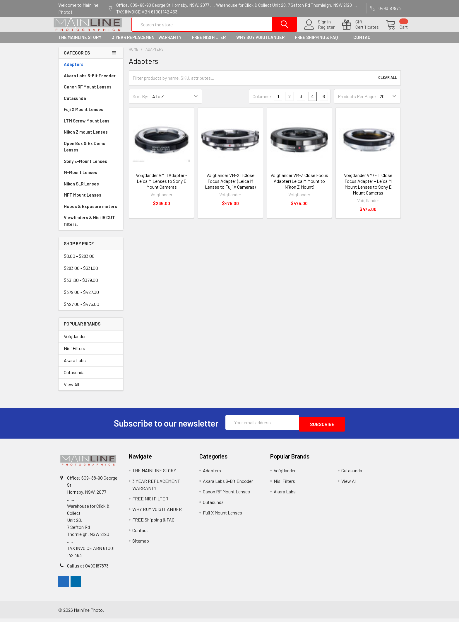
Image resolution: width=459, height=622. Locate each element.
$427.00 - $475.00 (81, 309)
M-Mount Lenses (80, 177)
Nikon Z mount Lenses (86, 137)
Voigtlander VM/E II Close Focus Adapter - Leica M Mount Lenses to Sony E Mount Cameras (368, 189)
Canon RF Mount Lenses (88, 92)
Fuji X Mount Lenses (83, 114)
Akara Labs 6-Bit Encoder (90, 80)
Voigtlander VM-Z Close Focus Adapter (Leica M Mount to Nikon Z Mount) (299, 186)
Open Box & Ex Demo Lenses (84, 152)
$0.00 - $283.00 (79, 261)
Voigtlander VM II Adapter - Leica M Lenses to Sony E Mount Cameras (161, 186)
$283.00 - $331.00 (81, 273)
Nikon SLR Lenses (81, 189)
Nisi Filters (74, 353)
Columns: (262, 101)
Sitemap (140, 544)
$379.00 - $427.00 (81, 297)
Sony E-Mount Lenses (85, 166)
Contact (363, 42)
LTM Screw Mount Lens (86, 126)
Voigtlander (75, 341)
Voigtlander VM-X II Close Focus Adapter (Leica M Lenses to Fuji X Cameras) (230, 186)
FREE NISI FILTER (209, 42)
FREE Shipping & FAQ (319, 42)
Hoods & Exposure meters (90, 211)
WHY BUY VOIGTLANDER (260, 42)
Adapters (73, 69)
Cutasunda (75, 103)
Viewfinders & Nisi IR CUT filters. (89, 226)
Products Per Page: (357, 101)
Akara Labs (75, 365)
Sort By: (141, 101)
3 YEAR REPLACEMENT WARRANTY (146, 42)
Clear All (387, 83)
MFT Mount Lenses (82, 200)
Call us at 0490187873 (88, 569)
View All (71, 389)
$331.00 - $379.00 (81, 285)
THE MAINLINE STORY (79, 42)
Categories (77, 58)
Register (319, 30)
